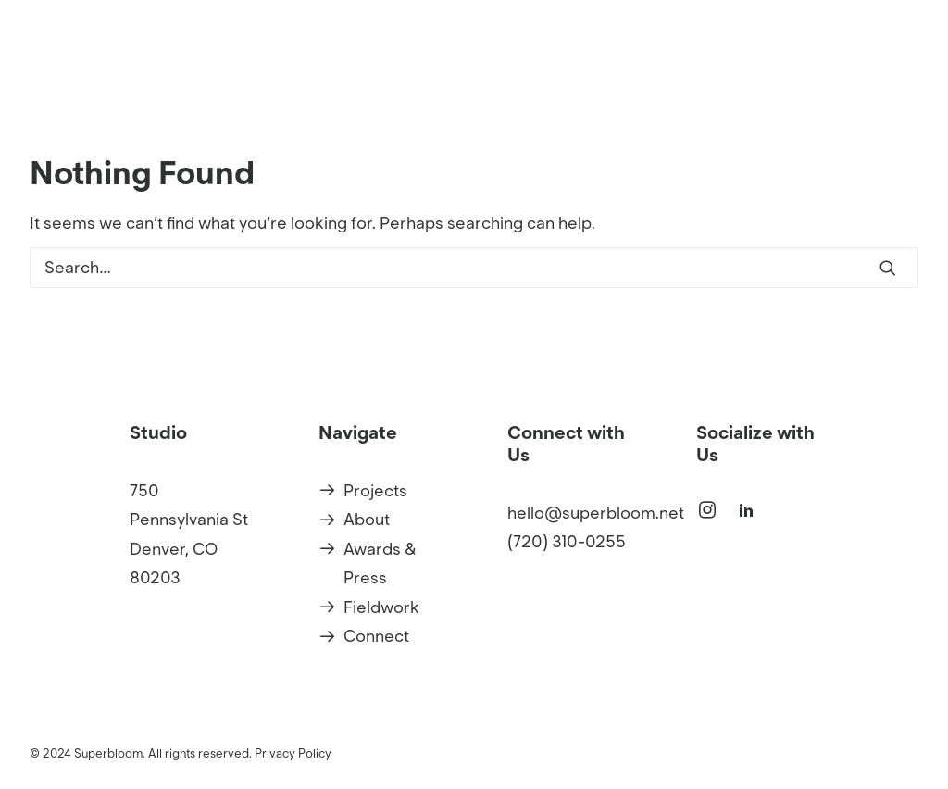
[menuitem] (609, 70)
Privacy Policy (293, 753)
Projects (603, 70)
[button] (888, 268)
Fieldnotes (877, 70)
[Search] (474, 267)
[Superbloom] (311, 70)
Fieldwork (381, 607)
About (688, 70)
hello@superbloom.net (595, 513)
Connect (376, 636)
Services (774, 70)
